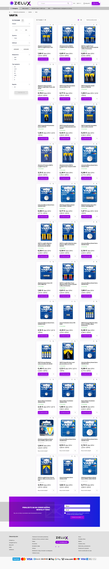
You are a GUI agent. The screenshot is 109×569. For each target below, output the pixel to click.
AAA (15, 75)
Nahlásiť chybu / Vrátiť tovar (38, 8)
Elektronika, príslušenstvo (19, 12)
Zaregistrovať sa (13, 542)
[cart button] (96, 3)
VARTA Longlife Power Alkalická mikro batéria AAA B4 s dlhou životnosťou (89, 47)
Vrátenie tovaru (36, 553)
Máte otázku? (25, 8)
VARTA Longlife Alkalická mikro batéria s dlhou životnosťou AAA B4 (68, 245)
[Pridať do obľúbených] (50, 25)
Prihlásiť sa (11, 540)
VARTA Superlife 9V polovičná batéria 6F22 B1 (46, 126)
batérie (30, 12)
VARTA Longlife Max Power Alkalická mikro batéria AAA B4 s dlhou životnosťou (68, 284)
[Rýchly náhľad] (53, 25)
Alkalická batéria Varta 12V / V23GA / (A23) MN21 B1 (88, 205)
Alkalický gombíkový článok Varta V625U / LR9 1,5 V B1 (45, 440)
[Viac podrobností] (53, 59)
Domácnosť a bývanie (83, 548)
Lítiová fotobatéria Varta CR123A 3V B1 (66, 478)
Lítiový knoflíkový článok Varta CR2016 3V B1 (89, 363)
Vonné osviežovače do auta (85, 550)
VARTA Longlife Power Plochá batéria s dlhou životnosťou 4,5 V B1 (46, 479)
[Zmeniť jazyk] (74, 3)
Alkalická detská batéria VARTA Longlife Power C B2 (45, 46)
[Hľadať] (55, 3)
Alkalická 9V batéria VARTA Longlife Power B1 (45, 166)
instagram (58, 546)
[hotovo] (26, 30)
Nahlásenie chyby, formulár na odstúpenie (42, 550)
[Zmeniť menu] (78, 3)
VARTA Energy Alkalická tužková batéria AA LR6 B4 (45, 363)
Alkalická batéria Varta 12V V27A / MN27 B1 (45, 283)
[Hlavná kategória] (9, 12)
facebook (55, 546)
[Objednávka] (92, 19)
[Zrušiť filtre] (22, 20)
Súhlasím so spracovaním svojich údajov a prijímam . (77, 513)
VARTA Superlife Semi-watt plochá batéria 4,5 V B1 (67, 363)
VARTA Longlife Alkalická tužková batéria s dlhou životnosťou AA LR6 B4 (44, 245)
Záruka (34, 548)
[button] (14, 8)
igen (15, 57)
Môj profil (11, 545)
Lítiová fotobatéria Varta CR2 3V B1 (67, 323)
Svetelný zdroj (81, 543)
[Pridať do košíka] (43, 59)
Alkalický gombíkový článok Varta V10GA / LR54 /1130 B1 (88, 478)
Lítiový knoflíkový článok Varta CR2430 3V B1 (89, 244)
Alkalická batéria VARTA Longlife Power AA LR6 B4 (67, 46)
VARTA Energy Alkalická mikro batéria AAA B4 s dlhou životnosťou (89, 324)
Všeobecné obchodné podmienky (40, 536)
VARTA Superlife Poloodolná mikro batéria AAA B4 (89, 126)
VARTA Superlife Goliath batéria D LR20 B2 (87, 86)
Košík (10, 547)
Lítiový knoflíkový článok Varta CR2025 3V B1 (46, 205)
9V (15, 71)
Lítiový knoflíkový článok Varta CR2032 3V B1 (89, 166)
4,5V (15, 69)
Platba (33, 541)
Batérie (80, 541)
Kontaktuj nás (63, 542)
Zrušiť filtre (20, 92)
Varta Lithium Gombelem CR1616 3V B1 (66, 401)
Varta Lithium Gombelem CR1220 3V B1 (44, 401)
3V (15, 67)
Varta (15, 38)
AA (15, 73)
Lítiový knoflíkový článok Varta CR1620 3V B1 (46, 323)
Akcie (79, 536)
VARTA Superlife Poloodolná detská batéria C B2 (67, 86)
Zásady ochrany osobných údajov (40, 539)
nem (15, 59)
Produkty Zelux (81, 539)
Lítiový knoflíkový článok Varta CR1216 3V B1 (89, 283)
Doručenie (34, 543)
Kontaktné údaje (36, 546)
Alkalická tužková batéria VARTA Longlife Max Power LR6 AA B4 (46, 87)
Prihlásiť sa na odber (76, 517)
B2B (49, 8)
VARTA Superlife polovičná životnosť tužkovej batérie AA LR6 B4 (68, 127)
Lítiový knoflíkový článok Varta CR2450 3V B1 (89, 440)
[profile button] (87, 3)
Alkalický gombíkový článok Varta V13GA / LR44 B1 (67, 205)
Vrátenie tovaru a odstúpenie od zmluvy (62, 8)
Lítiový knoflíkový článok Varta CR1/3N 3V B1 (68, 440)
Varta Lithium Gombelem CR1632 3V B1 (88, 401)
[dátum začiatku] (16, 30)
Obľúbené (11, 549)
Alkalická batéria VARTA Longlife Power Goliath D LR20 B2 (68, 167)
